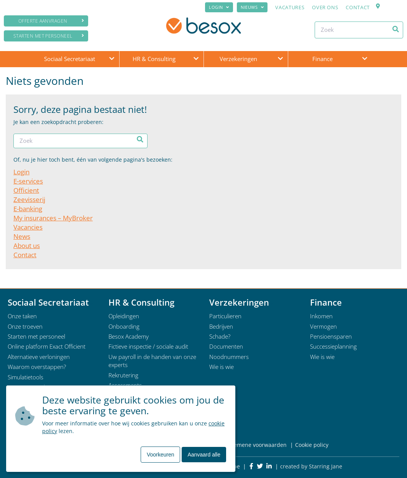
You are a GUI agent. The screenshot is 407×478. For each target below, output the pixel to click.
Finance (322, 59)
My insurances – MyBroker (53, 217)
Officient (26, 190)
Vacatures (289, 7)
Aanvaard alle (203, 455)
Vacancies (28, 227)
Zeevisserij (29, 199)
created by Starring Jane (311, 466)
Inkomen (321, 316)
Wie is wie (221, 366)
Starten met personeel (48, 36)
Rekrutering (123, 375)
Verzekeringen (238, 59)
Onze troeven (25, 326)
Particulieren (225, 316)
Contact (358, 7)
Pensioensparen (331, 336)
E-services (28, 181)
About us (26, 245)
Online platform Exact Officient (46, 346)
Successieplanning (333, 346)
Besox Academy (128, 336)
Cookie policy (311, 444)
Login (216, 7)
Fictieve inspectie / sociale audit (148, 346)
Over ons (325, 7)
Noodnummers (229, 357)
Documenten (226, 346)
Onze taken (22, 316)
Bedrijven (221, 326)
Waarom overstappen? (37, 366)
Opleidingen (123, 316)
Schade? (219, 336)
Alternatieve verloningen (39, 357)
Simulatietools (25, 377)
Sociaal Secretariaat (69, 59)
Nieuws (249, 7)
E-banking (27, 208)
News (21, 236)
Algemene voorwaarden (256, 444)
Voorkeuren (160, 455)
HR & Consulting (154, 59)
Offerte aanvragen (51, 21)
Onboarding (123, 326)
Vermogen (323, 326)
